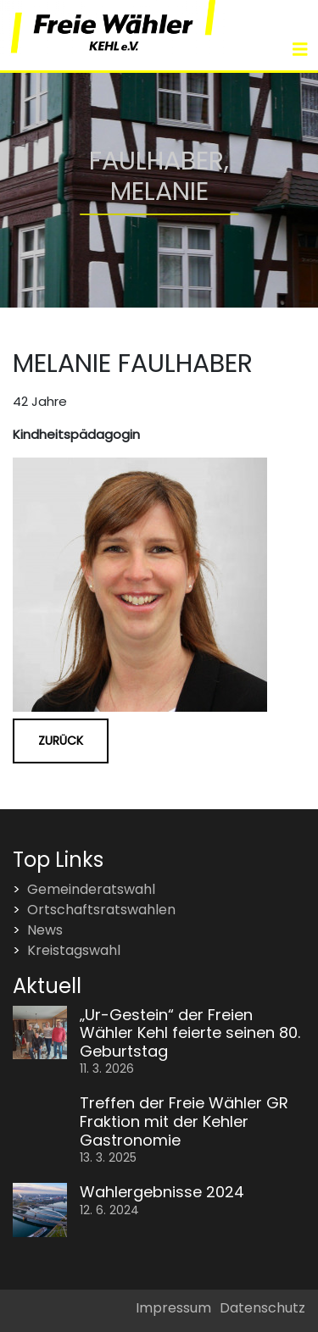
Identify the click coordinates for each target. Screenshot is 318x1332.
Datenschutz (262, 1308)
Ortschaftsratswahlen (101, 909)
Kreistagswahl (73, 950)
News (45, 930)
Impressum (173, 1308)
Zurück (60, 740)
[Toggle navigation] (300, 49)
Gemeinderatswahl (91, 889)
